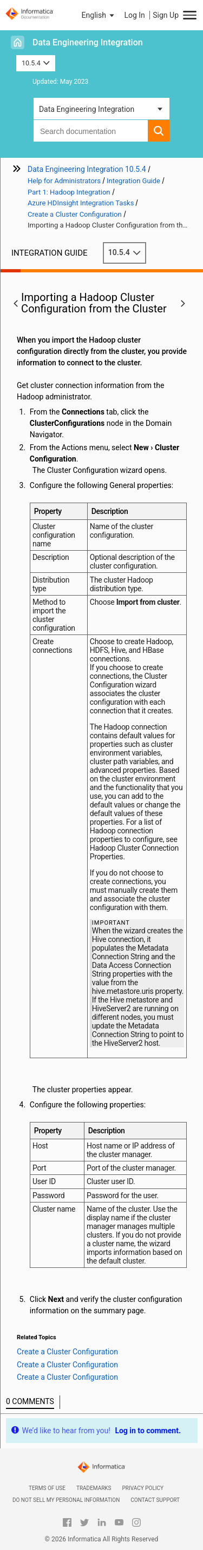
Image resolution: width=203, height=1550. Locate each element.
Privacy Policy (142, 1488)
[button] (99, 15)
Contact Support (155, 1500)
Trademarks (94, 1488)
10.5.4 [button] (36, 63)
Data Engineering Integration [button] (86, 109)
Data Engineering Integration (87, 42)
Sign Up (166, 15)
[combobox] (91, 131)
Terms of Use (47, 1488)
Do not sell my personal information (66, 1500)
